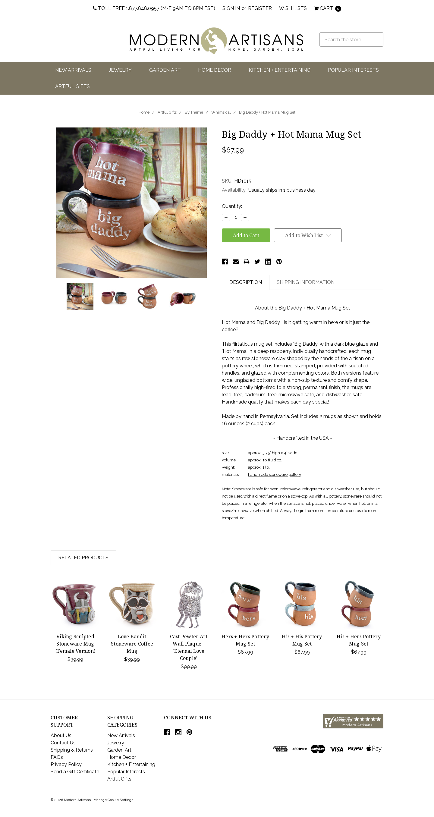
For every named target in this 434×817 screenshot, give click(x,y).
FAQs (57, 757)
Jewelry (120, 70)
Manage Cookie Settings (113, 800)
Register (260, 8)
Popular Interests (353, 70)
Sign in (231, 8)
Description (245, 282)
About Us (61, 735)
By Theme (194, 112)
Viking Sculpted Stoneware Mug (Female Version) (75, 643)
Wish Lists (293, 8)
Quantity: (232, 206)
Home (144, 112)
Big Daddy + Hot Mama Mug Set (267, 112)
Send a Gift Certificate (75, 772)
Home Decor (214, 70)
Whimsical (221, 112)
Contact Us (63, 743)
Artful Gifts (72, 86)
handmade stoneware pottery (274, 474)
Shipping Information (306, 282)
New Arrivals (73, 70)
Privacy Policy (66, 764)
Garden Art (165, 70)
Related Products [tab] (83, 558)
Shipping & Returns (72, 750)
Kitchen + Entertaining (279, 70)
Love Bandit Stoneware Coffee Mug (132, 643)
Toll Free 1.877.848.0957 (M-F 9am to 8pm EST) (154, 8)
